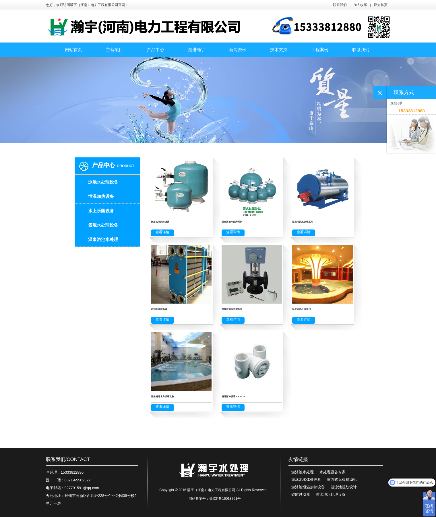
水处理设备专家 (332, 472)
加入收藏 (360, 5)
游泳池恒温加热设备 (308, 487)
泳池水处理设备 (103, 182)
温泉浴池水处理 (103, 239)
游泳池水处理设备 (331, 494)
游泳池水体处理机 (306, 479)
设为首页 (380, 5)
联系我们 (340, 5)
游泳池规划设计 (344, 487)
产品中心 (103, 165)
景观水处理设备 (103, 225)
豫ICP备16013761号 (225, 499)
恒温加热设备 (101, 196)
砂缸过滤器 (300, 494)
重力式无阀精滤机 (342, 479)
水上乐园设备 (101, 210)
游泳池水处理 (302, 472)
